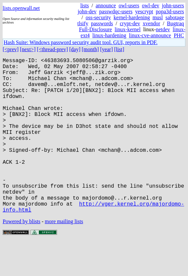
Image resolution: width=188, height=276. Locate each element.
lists (84, 5)
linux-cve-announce (150, 35)
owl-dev (150, 5)
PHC (179, 35)
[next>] (27, 49)
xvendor (151, 23)
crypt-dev (130, 23)
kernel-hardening (132, 17)
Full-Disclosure (95, 29)
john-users (173, 5)
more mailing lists (64, 256)
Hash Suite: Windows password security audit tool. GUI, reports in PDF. (80, 42)
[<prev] (11, 49)
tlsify (82, 23)
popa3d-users (170, 11)
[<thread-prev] (52, 49)
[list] (119, 49)
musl (158, 17)
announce (105, 5)
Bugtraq (175, 23)
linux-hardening (109, 35)
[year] (106, 49)
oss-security (98, 17)
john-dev (87, 11)
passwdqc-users (115, 11)
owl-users (129, 5)
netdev (163, 29)
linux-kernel (128, 29)
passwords (102, 23)
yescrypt (144, 11)
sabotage (174, 17)
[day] (75, 49)
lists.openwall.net (21, 8)
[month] (90, 49)
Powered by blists (21, 256)
